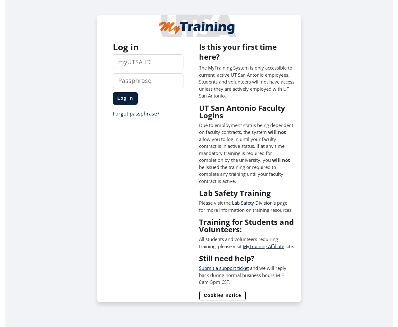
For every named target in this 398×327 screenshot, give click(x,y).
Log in (125, 98)
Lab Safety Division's (254, 203)
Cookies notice (222, 295)
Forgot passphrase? (136, 113)
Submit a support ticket (224, 268)
